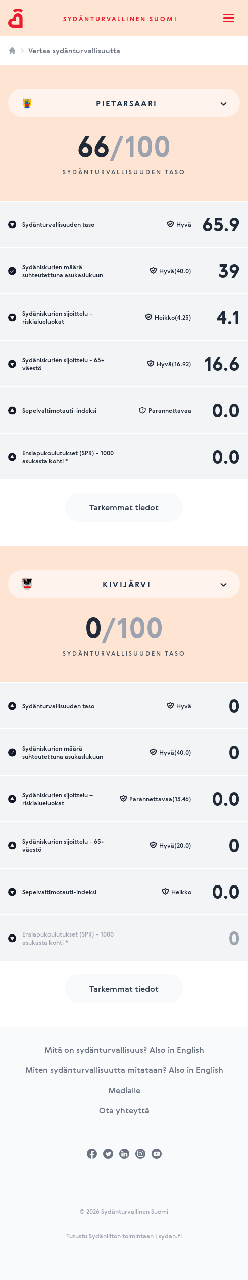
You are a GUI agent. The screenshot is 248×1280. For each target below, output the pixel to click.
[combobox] (124, 103)
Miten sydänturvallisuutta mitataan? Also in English (124, 1069)
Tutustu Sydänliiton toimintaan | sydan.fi (124, 1236)
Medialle (124, 1090)
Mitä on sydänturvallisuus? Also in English (124, 1049)
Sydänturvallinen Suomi (120, 19)
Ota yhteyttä (124, 1110)
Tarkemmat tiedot (124, 507)
